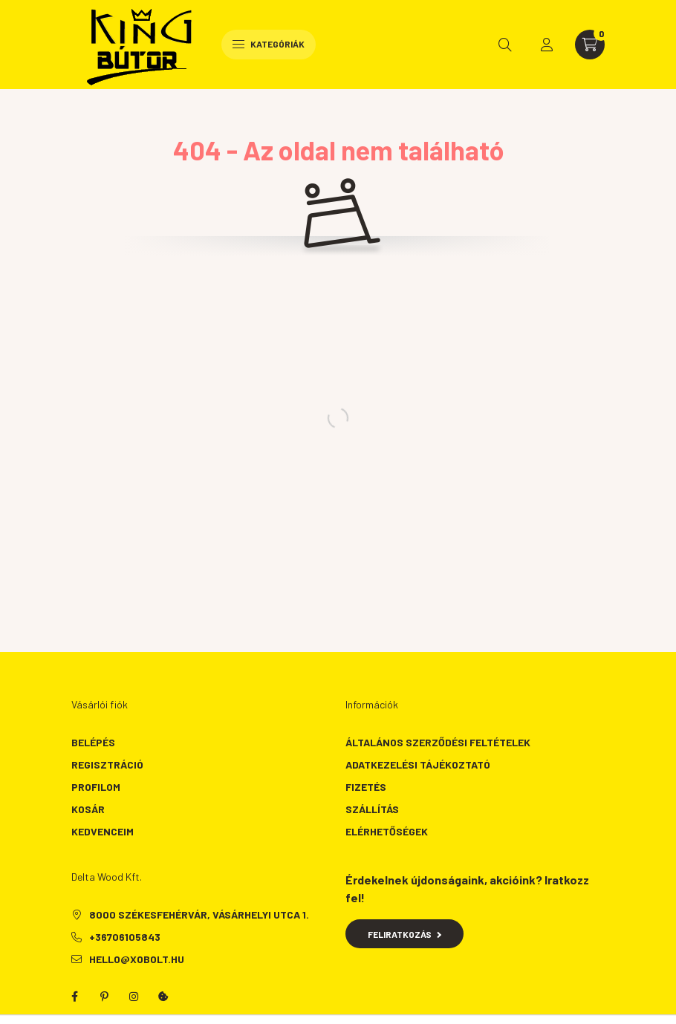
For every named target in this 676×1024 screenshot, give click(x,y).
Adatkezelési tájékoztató (417, 764)
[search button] (505, 44)
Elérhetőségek (386, 831)
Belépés (93, 742)
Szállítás (372, 809)
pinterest (104, 996)
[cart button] (590, 44)
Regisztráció (107, 764)
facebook (74, 996)
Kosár (88, 809)
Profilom (95, 786)
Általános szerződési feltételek (437, 742)
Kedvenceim (102, 831)
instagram (134, 996)
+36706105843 (124, 936)
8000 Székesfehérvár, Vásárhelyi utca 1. (199, 914)
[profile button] (547, 44)
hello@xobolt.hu (136, 959)
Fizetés (365, 786)
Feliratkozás (404, 934)
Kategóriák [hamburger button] (269, 44)
